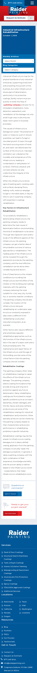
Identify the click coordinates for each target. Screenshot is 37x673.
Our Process (9, 646)
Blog (6, 635)
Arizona (7, 613)
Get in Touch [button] (10, 494)
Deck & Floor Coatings (13, 560)
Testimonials (9, 650)
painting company (12, 105)
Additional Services (12, 599)
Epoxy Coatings (10, 592)
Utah (24, 613)
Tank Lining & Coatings (14, 571)
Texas (24, 610)
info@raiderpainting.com (14, 671)
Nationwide (9, 610)
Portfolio (7, 639)
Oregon (7, 624)
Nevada (7, 621)
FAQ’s (6, 642)
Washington (27, 617)
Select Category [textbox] (11, 70)
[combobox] (18, 61)
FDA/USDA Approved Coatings (17, 595)
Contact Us (9, 660)
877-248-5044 (15, 3)
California (8, 617)
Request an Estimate (16, 18)
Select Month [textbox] (10, 61)
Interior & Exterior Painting (15, 574)
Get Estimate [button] (10, 513)
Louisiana (26, 621)
